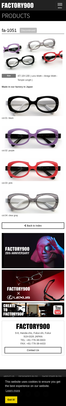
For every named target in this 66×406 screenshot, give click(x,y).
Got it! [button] (11, 399)
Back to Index (33, 225)
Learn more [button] (13, 390)
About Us (9, 376)
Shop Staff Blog (52, 376)
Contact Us (33, 350)
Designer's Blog (28, 376)
